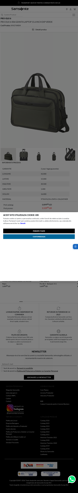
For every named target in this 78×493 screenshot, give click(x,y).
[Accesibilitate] (75, 246)
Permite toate (39, 231)
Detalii (22, 223)
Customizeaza (39, 237)
